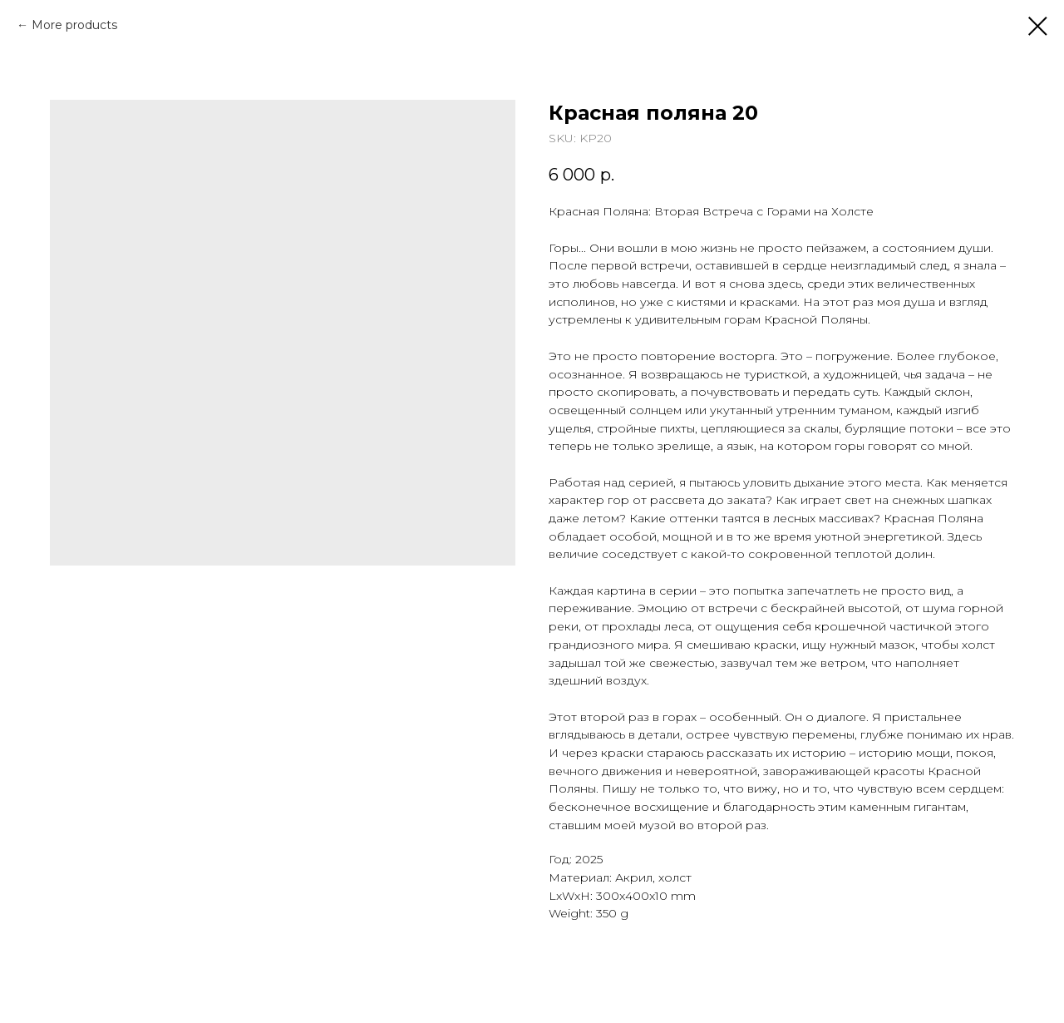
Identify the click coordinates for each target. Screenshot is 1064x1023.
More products (74, 24)
